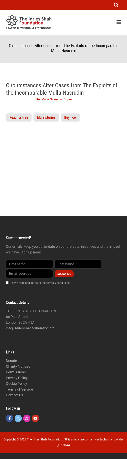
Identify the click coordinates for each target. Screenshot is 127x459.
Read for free (18, 117)
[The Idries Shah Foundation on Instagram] (26, 418)
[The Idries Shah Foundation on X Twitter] (18, 418)
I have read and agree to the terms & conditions (40, 282)
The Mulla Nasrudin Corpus (54, 99)
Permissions (16, 372)
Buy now (70, 117)
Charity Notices (18, 366)
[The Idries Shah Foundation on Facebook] (9, 418)
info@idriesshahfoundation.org (30, 328)
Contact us (14, 395)
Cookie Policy (16, 383)
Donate (11, 361)
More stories (46, 117)
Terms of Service (19, 389)
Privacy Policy (17, 378)
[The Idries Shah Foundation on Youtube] (35, 418)
